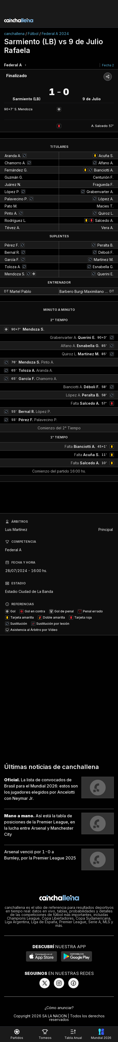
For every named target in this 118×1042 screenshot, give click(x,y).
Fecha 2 (108, 65)
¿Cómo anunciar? (59, 1007)
